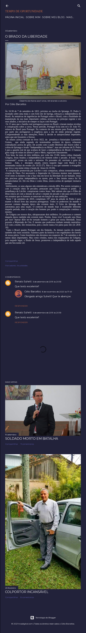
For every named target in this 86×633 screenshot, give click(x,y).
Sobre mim (33, 17)
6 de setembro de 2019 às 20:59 (47, 281)
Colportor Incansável (26, 592)
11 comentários (27, 444)
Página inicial (14, 17)
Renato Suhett (23, 281)
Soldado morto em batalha (31, 439)
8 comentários (27, 597)
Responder (21, 306)
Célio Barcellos (32, 291)
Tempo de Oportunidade (24, 11)
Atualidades (22, 265)
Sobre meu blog (53, 17)
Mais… (70, 17)
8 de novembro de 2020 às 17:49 (57, 291)
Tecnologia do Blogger (43, 618)
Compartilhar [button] (11, 261)
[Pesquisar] (79, 5)
